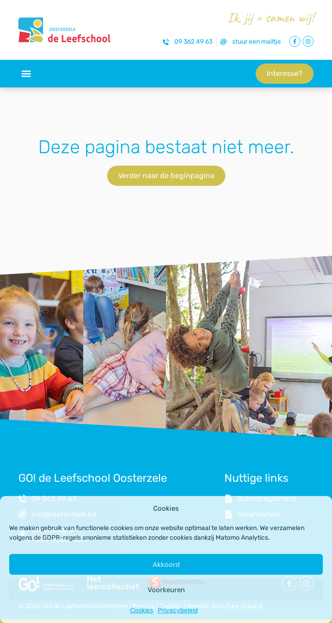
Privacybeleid (178, 610)
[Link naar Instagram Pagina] (308, 41)
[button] (26, 73)
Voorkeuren (166, 590)
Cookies (141, 610)
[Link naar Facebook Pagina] (294, 41)
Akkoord (166, 564)
